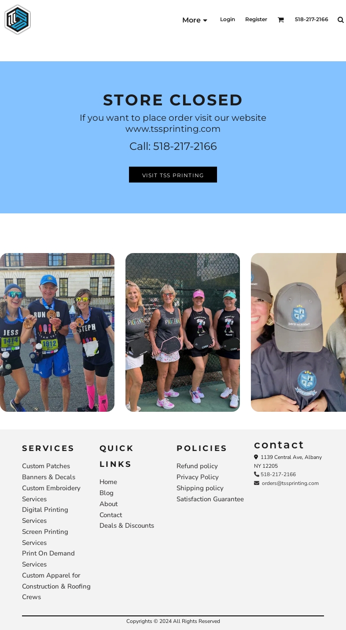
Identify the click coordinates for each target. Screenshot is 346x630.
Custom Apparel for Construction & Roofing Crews (56, 586)
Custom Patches (46, 466)
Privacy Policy (198, 477)
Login (227, 19)
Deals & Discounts (126, 525)
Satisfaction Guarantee (210, 499)
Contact (110, 515)
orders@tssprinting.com (286, 483)
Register (256, 19)
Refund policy (197, 466)
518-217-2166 (275, 474)
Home (108, 481)
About (108, 504)
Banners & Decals (48, 477)
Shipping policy (200, 488)
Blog (106, 492)
